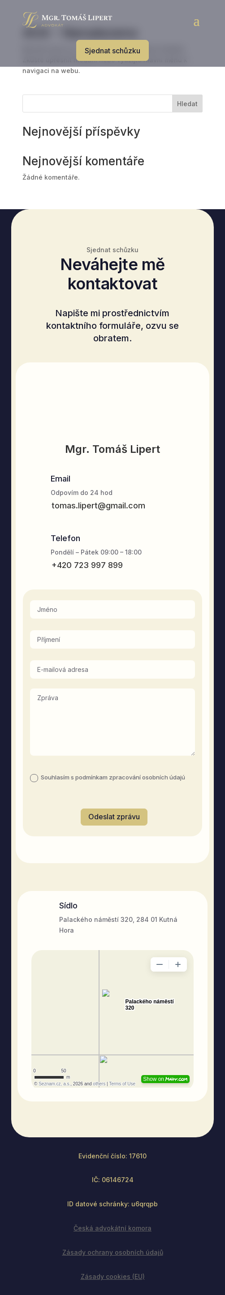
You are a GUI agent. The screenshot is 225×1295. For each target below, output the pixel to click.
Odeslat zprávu (114, 816)
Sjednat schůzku (112, 50)
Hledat (187, 104)
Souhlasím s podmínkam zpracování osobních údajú (107, 778)
